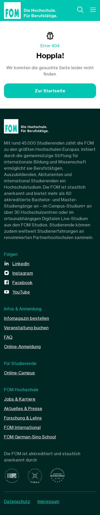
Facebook (22, 282)
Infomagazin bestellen (26, 318)
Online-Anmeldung (22, 346)
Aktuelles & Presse (23, 408)
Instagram (22, 273)
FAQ (8, 337)
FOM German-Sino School (30, 436)
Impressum (48, 501)
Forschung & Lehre (23, 418)
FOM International (22, 427)
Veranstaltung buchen (26, 327)
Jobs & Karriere (19, 399)
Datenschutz (17, 501)
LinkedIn (20, 263)
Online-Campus (19, 372)
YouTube (21, 292)
